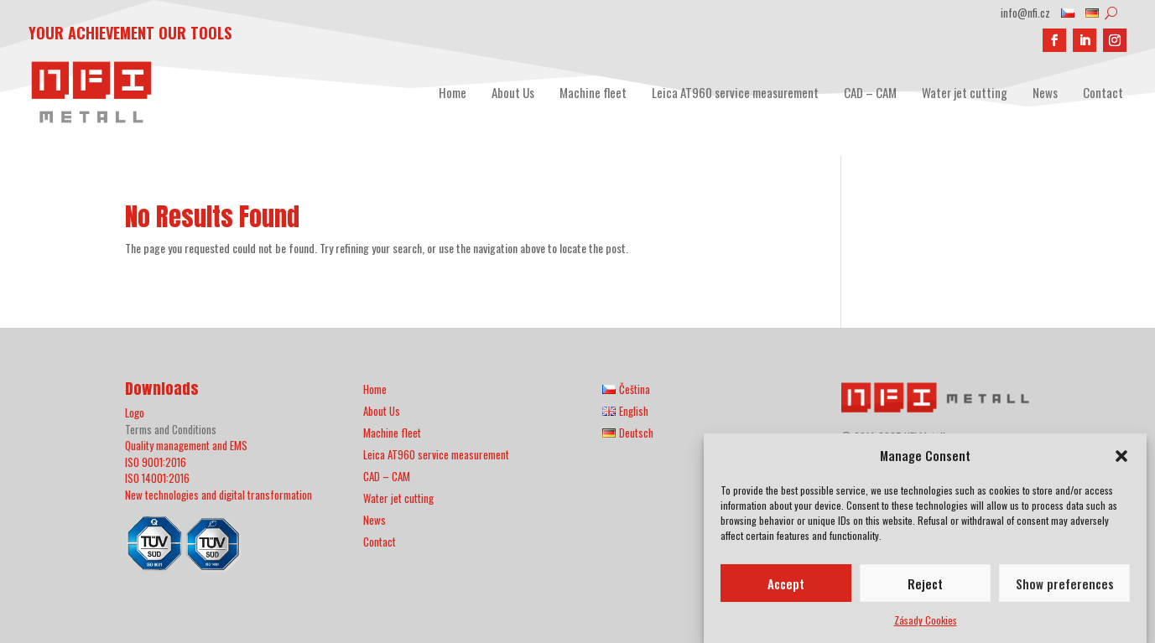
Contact (1103, 92)
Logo (134, 412)
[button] (1121, 460)
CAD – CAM (870, 92)
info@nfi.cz (1025, 14)
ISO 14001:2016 (157, 477)
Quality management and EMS (186, 445)
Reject (925, 587)
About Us (513, 92)
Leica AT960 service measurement (735, 92)
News (1045, 92)
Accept (785, 587)
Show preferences (1065, 587)
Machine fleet (593, 92)
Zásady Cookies (925, 624)
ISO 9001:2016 (155, 462)
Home (452, 92)
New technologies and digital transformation (218, 494)
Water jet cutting (964, 92)
